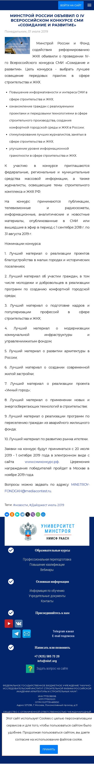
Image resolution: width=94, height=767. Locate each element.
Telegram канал (63, 631)
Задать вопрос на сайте (52, 668)
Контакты (47, 601)
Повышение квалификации (47, 564)
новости (21, 505)
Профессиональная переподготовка (47, 559)
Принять (49, 749)
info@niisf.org (47, 661)
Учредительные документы (47, 596)
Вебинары (47, 570)
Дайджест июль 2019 (47, 505)
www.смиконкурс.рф (42, 462)
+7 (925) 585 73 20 (47, 656)
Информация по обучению (47, 591)
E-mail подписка (63, 636)
